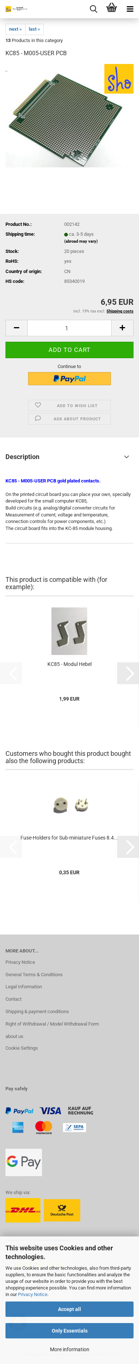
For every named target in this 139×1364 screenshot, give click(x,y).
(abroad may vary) (81, 241)
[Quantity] (69, 328)
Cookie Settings (21, 1048)
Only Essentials (70, 1331)
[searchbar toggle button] (93, 9)
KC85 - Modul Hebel (69, 664)
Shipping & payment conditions (37, 1011)
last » (34, 29)
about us (14, 1036)
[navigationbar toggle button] (130, 9)
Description (22, 457)
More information (69, 1349)
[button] (16, 328)
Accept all (69, 1309)
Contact (13, 999)
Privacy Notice (32, 1294)
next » (15, 29)
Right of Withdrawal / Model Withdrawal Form (52, 1024)
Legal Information (23, 986)
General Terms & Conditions (34, 974)
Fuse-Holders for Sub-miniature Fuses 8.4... (69, 838)
